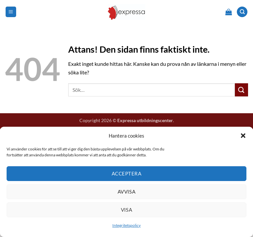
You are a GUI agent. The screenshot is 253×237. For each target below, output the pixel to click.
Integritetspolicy (126, 225)
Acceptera (126, 173)
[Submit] (241, 89)
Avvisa (127, 192)
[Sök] (242, 12)
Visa (126, 210)
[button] (243, 135)
